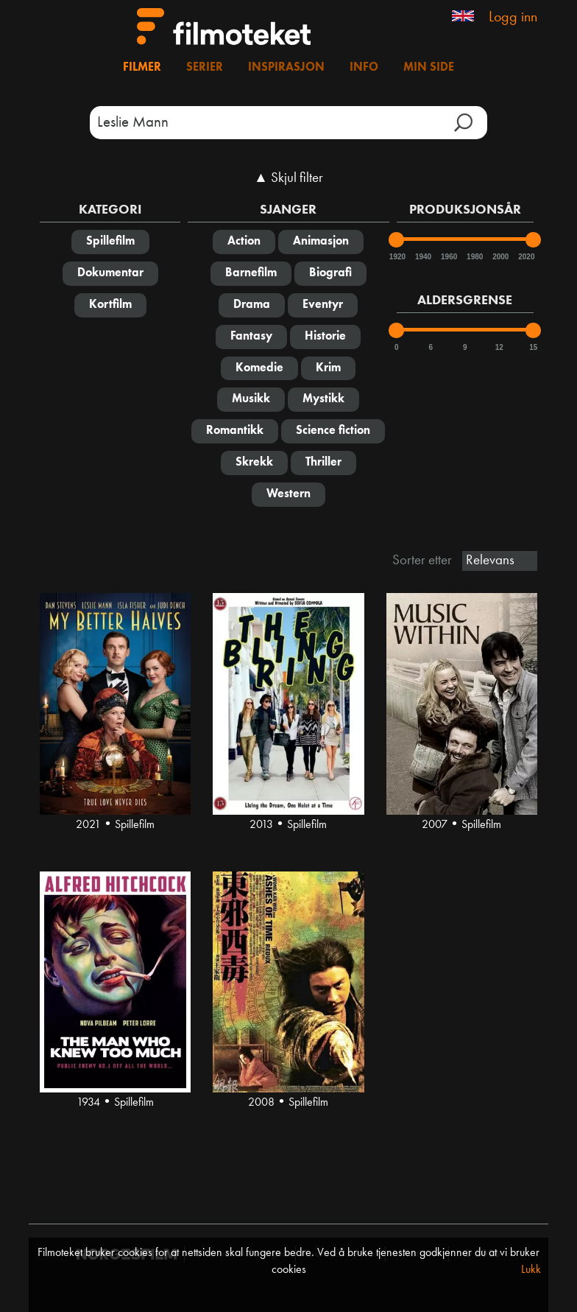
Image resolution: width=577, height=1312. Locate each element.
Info (364, 68)
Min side (428, 68)
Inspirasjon (286, 68)
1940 (422, 257)
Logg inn (513, 17)
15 (533, 347)
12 (499, 347)
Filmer (142, 68)
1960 (448, 257)
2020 (525, 257)
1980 (474, 257)
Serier (204, 68)
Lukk (531, 1270)
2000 (499, 257)
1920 (396, 257)
